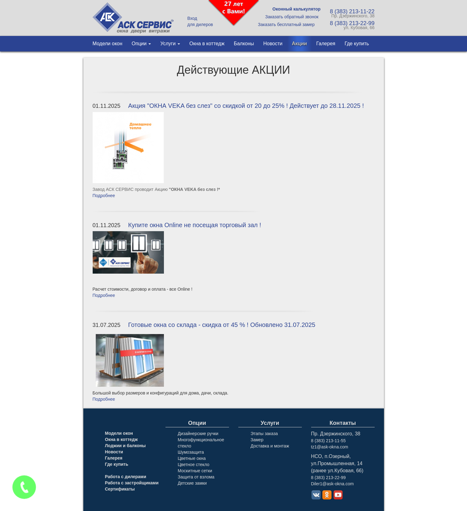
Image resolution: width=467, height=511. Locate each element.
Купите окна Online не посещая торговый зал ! (194, 225)
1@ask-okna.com (337, 483)
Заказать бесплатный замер (286, 24)
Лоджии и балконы (125, 445)
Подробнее (104, 195)
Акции (299, 43)
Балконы (244, 43)
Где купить (357, 43)
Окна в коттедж (206, 43)
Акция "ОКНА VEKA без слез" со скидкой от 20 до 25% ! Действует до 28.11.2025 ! (246, 105)
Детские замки (192, 483)
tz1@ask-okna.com (329, 446)
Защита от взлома (196, 476)
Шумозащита (191, 452)
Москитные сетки (195, 470)
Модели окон (107, 43)
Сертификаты (120, 489)
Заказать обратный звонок (292, 16)
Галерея (325, 43)
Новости (273, 43)
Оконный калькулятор (296, 9)
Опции (141, 43)
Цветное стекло (193, 464)
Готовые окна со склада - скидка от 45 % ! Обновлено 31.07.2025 (221, 324)
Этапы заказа (264, 433)
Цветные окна (192, 458)
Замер (257, 439)
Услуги (170, 43)
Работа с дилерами (125, 476)
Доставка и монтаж (270, 445)
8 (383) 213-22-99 (328, 477)
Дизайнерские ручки (198, 433)
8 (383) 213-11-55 (328, 440)
